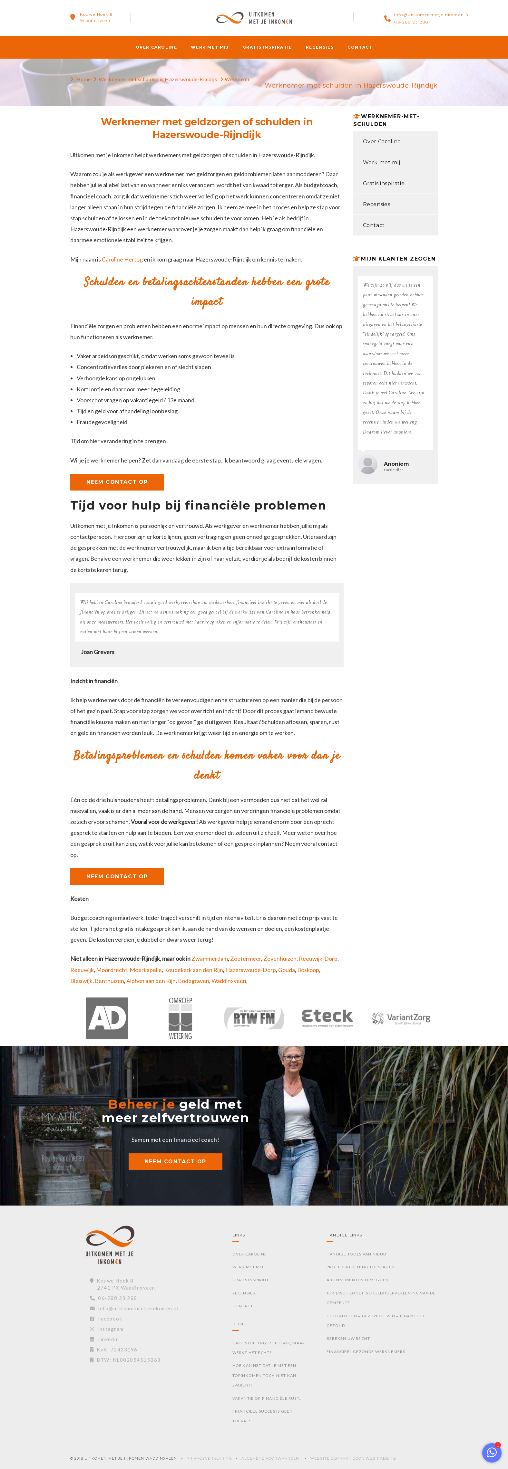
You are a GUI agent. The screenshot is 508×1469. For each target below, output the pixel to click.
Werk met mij (210, 47)
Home (83, 79)
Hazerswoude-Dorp (250, 969)
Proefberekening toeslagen (361, 1266)
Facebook (106, 1318)
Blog (239, 1323)
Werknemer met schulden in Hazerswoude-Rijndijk (158, 79)
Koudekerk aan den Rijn (193, 969)
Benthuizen (109, 980)
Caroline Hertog (122, 259)
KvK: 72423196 (114, 1349)
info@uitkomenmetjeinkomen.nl (432, 14)
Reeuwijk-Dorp (318, 958)
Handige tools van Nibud (356, 1254)
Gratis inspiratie (267, 47)
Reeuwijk (82, 969)
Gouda (286, 969)
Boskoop (308, 969)
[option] (107, 1021)
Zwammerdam (209, 958)
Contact (359, 47)
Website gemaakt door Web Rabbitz (353, 1458)
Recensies (320, 47)
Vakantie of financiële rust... (267, 1398)
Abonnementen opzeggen (358, 1279)
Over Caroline (156, 47)
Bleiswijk (81, 980)
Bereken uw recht (348, 1338)
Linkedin (104, 1339)
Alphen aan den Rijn (151, 980)
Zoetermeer (245, 958)
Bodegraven (193, 980)
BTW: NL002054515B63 (125, 1360)
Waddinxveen (228, 980)
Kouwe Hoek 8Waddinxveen (96, 17)
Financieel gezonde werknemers (366, 1351)
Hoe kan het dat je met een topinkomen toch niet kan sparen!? (264, 1375)
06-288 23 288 (411, 22)
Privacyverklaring (209, 1458)
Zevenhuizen (280, 958)
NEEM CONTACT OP (117, 482)
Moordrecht (111, 969)
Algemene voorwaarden (270, 1458)
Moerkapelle (146, 969)
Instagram (107, 1329)
